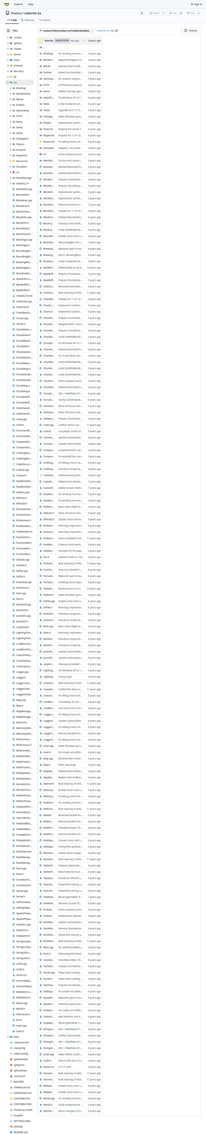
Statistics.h (49, 1016)
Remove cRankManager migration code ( (81, 928)
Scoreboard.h (49, 966)
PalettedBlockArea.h (49, 903)
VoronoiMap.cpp (49, 1073)
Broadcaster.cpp (49, 261)
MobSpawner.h (49, 846)
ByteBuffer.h (49, 280)
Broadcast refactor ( (69, 878)
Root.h (47, 953)
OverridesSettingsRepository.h (49, 890)
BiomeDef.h (49, 173)
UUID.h (47, 1060)
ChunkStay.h (49, 387)
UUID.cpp (48, 1054)
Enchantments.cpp (49, 525)
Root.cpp (48, 947)
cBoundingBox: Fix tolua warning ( (77, 242)
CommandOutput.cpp (49, 437)
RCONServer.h (49, 941)
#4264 (83, 878)
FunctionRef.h (49, 569)
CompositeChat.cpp (49, 450)
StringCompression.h (49, 1035)
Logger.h (48, 720)
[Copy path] (116, 30)
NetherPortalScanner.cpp (49, 865)
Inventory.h (49, 620)
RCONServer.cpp (49, 934)
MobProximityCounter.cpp (49, 827)
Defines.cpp (49, 506)
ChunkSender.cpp (49, 368)
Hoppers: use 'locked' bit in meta (76, 148)
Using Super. (65, 676)
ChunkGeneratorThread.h (49, 349)
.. (42, 47)
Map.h (47, 764)
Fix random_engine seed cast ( (75, 78)
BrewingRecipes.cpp (49, 248)
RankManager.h (49, 928)
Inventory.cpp (49, 613)
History (190, 30)
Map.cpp (48, 758)
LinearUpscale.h (49, 695)
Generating (49, 78)
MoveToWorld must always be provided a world (84, 871)
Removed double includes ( (73, 815)
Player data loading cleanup (73, 972)
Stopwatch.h (49, 1022)
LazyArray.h (49, 664)
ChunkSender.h (49, 374)
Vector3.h (48, 1066)
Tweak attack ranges (69, 852)
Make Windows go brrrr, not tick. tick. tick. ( (82, 116)
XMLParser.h (49, 1111)
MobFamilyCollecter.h (49, 821)
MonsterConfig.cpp (49, 852)
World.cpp (49, 1098)
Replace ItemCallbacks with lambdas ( (79, 771)
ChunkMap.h (49, 362)
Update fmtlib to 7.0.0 (70, 557)
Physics (47, 122)
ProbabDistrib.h (49, 915)
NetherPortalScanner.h (49, 871)
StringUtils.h (49, 1048)
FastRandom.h (49, 550)
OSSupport (49, 116)
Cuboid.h (48, 487)
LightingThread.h (49, 676)
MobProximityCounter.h (49, 834)
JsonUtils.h (49, 657)
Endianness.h (49, 538)
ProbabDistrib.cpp (49, 909)
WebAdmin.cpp (49, 1085)
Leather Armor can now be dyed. (76, 424)
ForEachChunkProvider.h (49, 563)
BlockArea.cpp (49, 179)
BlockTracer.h (49, 217)
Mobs (46, 103)
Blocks (47, 66)
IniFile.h (47, 607)
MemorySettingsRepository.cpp (49, 790)
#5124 (82, 506)
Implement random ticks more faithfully (80, 305)
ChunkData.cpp (49, 317)
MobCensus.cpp (49, 802)
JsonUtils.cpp (49, 651)
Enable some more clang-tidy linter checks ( (82, 236)
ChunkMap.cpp (49, 355)
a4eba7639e (62, 40)
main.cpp (48, 745)
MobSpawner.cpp (49, 840)
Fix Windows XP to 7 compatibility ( (77, 97)
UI (44, 154)
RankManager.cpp (49, 922)
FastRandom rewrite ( (70, 915)
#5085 (80, 393)
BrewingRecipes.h (49, 255)
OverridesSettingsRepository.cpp (49, 884)
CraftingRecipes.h (49, 469)
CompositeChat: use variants (74, 450)
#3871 (81, 1060)
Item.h (47, 632)
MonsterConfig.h (49, 859)
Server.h (47, 978)
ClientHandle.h (49, 412)
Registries (48, 135)
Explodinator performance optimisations (81, 122)
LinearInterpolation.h (49, 689)
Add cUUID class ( (68, 1060)
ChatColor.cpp (49, 286)
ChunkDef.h (49, 336)
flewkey (16, 13)
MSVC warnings (67, 764)
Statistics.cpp (49, 1010)
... (84, 40)
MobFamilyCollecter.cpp (49, 815)
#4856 (82, 135)
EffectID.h (48, 519)
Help (30, 4)
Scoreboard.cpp (49, 959)
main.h (47, 752)
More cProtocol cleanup (71, 406)
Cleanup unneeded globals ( (74, 664)
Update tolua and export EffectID (76, 519)
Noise (46, 110)
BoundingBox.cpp (49, 236)
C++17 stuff (64, 1066)
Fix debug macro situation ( (73, 141)
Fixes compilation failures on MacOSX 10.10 (82, 538)
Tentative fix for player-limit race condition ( (82, 550)
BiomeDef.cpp (49, 166)
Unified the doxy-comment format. (77, 689)
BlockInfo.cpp (49, 192)
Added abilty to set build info (74, 267)
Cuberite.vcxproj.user (49, 475)
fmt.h (46, 557)
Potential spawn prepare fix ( (74, 1004)
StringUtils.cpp (49, 1041)
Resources (49, 141)
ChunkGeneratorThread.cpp (49, 343)
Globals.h (48, 594)
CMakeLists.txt (49, 418)
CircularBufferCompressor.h (49, 399)
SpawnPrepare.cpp (49, 997)
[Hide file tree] (8, 31)
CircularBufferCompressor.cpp (49, 393)
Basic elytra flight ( (68, 506)
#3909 (79, 1111)
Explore (18, 4)
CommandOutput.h (49, 443)
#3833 (82, 431)
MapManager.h (49, 777)
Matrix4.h (48, 783)
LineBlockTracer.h (49, 708)
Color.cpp (48, 424)
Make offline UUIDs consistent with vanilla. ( (82, 1054)
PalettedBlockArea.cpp (49, 897)
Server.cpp (49, 972)
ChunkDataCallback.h (49, 330)
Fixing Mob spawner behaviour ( (76, 846)
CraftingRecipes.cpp (49, 462)
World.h (47, 1104)
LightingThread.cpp (49, 670)
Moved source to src (69, 588)
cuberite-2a (32, 13)
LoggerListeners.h (49, 733)
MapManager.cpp (49, 771)
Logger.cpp (49, 714)
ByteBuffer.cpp (49, 273)
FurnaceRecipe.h (49, 582)
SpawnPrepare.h (49, 1004)
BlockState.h (49, 210)
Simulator (48, 148)
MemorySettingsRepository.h (49, 796)
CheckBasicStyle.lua (49, 299)
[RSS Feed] (142, 13)
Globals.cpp (49, 588)
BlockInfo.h (49, 198)
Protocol (48, 129)
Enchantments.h (49, 531)
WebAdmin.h (49, 1092)
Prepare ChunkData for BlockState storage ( (82, 179)
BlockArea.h (49, 185)
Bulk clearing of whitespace (73, 292)
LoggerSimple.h (49, 739)
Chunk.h (48, 311)
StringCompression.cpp (49, 1029)
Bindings (48, 53)
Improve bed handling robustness (77, 66)
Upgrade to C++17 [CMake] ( (74, 110)
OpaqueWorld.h (49, 878)
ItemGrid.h (49, 645)
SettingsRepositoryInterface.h (49, 991)
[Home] (6, 4)
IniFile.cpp (49, 601)
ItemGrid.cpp (49, 638)
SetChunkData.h (49, 985)
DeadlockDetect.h (49, 500)
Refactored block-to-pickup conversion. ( (80, 204)
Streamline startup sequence (74, 884)
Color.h (47, 431)
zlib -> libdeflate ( (67, 393)
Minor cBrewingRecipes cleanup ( (76, 255)
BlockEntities (49, 59)
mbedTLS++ (49, 97)
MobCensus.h (49, 808)
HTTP (46, 85)
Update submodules (69, 437)
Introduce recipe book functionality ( (78, 469)
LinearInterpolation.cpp (49, 683)
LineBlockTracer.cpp (49, 701)
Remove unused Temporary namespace (80, 903)
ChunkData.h (49, 324)
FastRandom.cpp (49, 544)
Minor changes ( (67, 1111)
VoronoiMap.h (49, 1079)
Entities (47, 72)
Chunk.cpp (49, 305)
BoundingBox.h (49, 242)
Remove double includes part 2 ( (76, 733)
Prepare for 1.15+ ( (68, 135)
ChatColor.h (49, 292)
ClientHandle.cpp (49, 406)
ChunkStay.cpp (49, 380)
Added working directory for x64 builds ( (80, 475)
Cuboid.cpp (49, 481)
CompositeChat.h (49, 456)
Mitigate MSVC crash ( (70, 324)
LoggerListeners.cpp (49, 727)
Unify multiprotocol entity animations (79, 103)
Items (46, 91)
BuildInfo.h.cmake (49, 267)
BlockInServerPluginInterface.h (49, 204)
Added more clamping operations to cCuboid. (83, 481)
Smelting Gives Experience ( (73, 582)
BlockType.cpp (49, 223)
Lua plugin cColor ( (68, 431)
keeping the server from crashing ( (77, 129)
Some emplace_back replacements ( (78, 154)
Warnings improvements (72, 525)
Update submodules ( (70, 651)
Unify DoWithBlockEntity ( (72, 229)
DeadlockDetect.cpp (49, 494)
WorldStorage (49, 160)
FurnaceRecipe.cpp (49, 576)
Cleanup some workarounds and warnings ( (82, 223)
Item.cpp (48, 626)
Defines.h (48, 513)
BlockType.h (49, 229)
